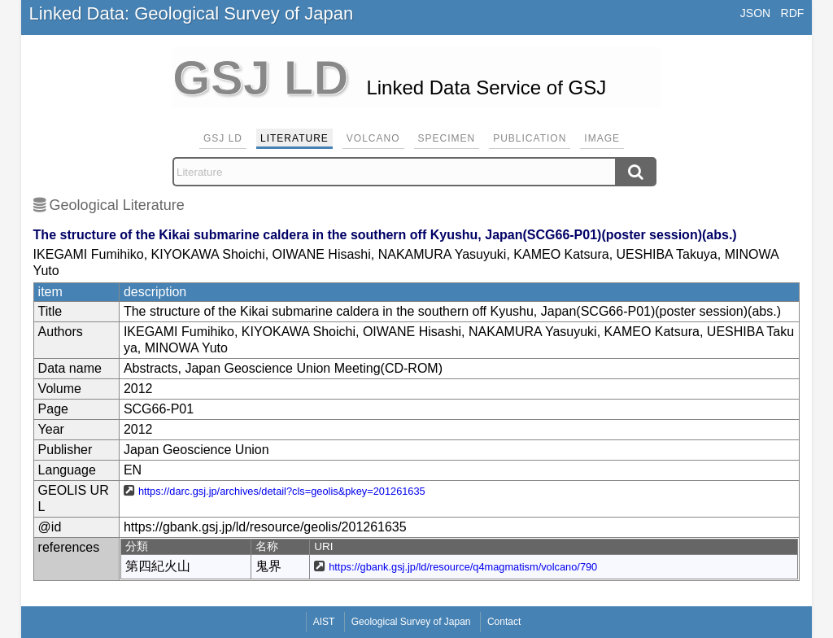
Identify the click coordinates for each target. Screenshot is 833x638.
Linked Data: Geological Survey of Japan (191, 13)
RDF (793, 13)
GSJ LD (222, 138)
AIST (324, 621)
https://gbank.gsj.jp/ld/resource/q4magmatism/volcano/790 (463, 567)
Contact (504, 621)
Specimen (447, 138)
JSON (755, 13)
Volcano (373, 138)
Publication (529, 138)
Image (602, 138)
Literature (294, 138)
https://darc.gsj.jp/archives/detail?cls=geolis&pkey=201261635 (281, 491)
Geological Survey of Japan (411, 621)
